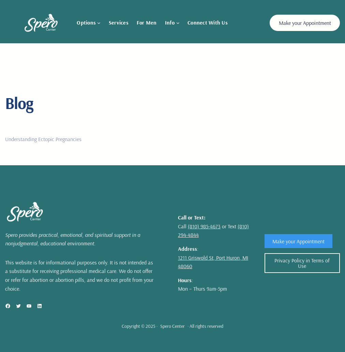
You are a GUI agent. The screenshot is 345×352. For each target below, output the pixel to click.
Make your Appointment (305, 22)
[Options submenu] (99, 23)
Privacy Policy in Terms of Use (302, 263)
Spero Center (172, 326)
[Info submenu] (178, 23)
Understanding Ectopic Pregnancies (43, 139)
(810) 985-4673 (204, 226)
